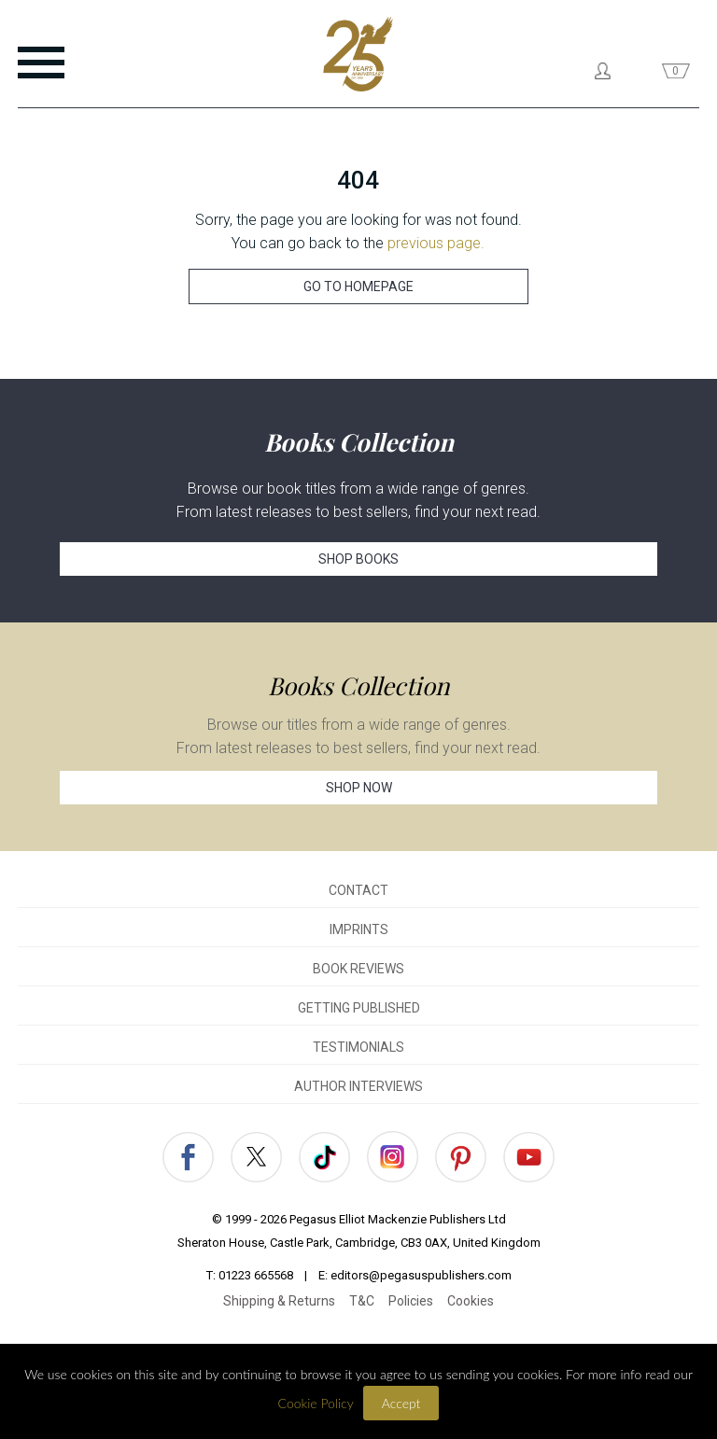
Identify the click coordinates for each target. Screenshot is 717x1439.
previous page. (436, 243)
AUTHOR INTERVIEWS (358, 1086)
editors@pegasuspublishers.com (421, 1275)
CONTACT (358, 890)
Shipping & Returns (279, 1300)
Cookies (470, 1300)
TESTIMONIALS (358, 1047)
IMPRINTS (359, 929)
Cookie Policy (316, 1403)
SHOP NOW (359, 787)
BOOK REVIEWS (358, 968)
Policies (410, 1300)
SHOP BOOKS (358, 559)
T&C (361, 1300)
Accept (401, 1403)
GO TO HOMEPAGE (358, 286)
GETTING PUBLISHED (359, 1007)
